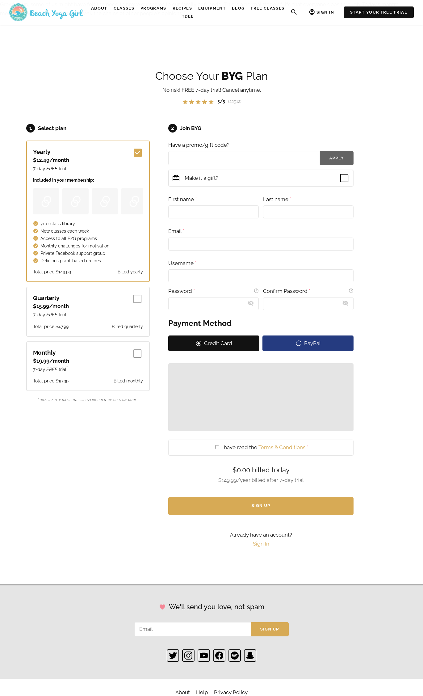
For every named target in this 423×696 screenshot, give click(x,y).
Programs (153, 8)
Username (182, 263)
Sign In (325, 12)
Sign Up (260, 506)
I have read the (261, 447)
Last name (277, 199)
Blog (238, 8)
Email (176, 231)
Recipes (182, 8)
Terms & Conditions (281, 447)
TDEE (188, 16)
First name (182, 199)
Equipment (212, 8)
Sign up (269, 629)
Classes (124, 8)
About (99, 8)
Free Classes (267, 8)
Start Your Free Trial (378, 12)
